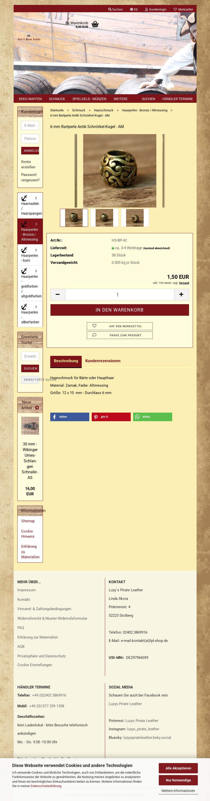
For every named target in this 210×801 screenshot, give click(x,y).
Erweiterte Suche (31, 380)
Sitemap (28, 521)
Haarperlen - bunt (29, 254)
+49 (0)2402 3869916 (49, 695)
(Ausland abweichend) (156, 248)
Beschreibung (66, 361)
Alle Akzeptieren (178, 768)
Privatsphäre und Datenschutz (41, 656)
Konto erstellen (28, 164)
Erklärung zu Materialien (30, 551)
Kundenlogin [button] (155, 9)
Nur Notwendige (178, 780)
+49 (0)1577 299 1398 (46, 706)
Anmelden (31, 150)
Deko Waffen (30, 99)
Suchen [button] (115, 9)
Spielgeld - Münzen (89, 99)
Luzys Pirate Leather (125, 704)
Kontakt (23, 599)
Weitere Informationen (178, 791)
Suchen (148, 99)
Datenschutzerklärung (46, 786)
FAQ (20, 628)
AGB (20, 646)
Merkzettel (183, 9)
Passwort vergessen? (30, 177)
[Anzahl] (119, 295)
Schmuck (57, 99)
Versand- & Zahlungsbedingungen (44, 609)
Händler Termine (177, 99)
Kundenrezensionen (102, 361)
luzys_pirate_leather (143, 729)
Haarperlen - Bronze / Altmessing (29, 231)
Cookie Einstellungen (34, 665)
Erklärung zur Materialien (37, 637)
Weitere (121, 99)
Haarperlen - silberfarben (30, 314)
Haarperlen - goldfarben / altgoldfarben (31, 283)
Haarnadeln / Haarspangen (31, 205)
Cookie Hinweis (27, 534)
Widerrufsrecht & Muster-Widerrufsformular (52, 618)
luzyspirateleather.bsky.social (147, 737)
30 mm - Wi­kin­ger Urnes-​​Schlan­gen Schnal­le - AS (30, 461)
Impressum (26, 590)
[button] (133, 8)
